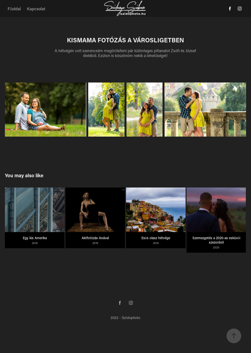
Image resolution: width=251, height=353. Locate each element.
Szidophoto (131, 317)
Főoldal (14, 8)
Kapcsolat (36, 8)
